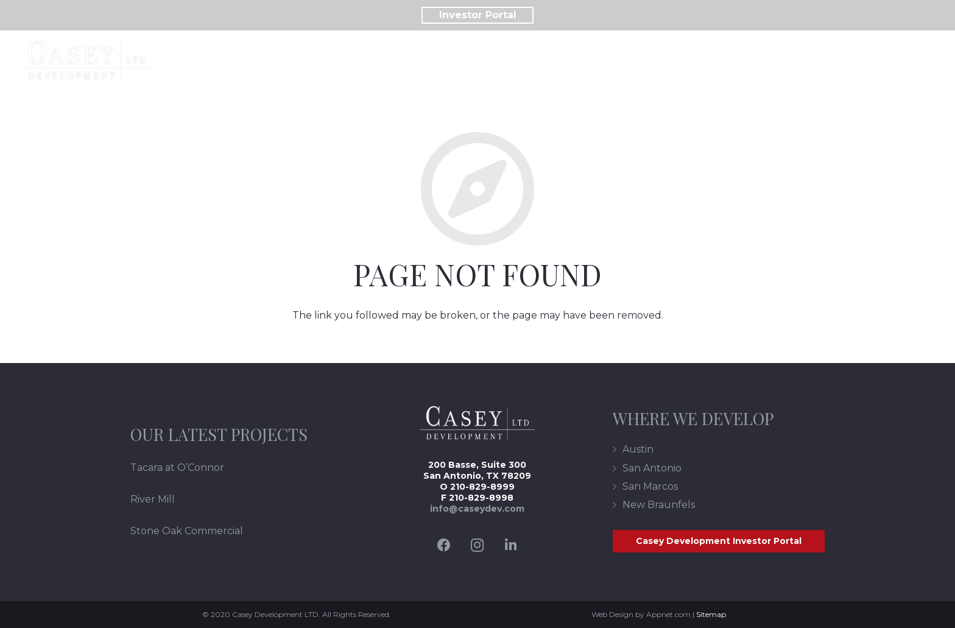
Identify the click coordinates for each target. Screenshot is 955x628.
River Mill (152, 499)
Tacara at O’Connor (177, 467)
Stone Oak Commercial (186, 531)
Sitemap (711, 614)
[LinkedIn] (510, 545)
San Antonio (652, 468)
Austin (638, 449)
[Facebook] (443, 545)
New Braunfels (658, 504)
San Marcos (650, 486)
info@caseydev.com (477, 508)
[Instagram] (477, 545)
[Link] (87, 61)
